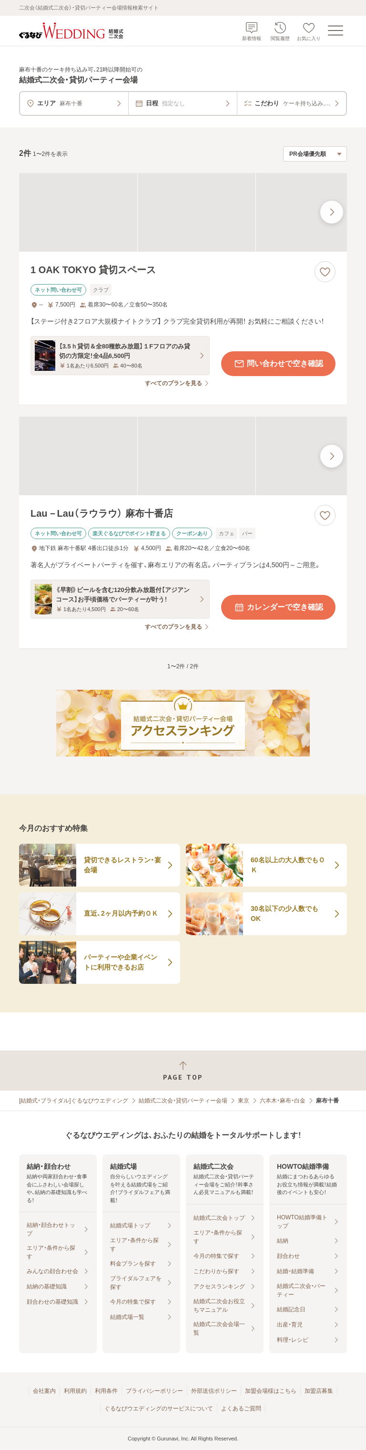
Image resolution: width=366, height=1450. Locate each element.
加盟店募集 (319, 1391)
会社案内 (44, 1391)
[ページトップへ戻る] (183, 1071)
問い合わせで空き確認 (278, 363)
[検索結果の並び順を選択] (315, 154)
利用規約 (75, 1391)
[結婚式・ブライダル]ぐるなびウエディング (73, 1100)
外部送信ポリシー (214, 1391)
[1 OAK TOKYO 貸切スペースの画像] (183, 212)
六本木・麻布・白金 (282, 1100)
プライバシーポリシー (154, 1391)
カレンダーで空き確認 (278, 607)
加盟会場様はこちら (270, 1391)
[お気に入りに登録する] (325, 271)
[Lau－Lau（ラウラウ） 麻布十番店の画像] (183, 456)
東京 (243, 1100)
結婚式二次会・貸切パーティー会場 (183, 1100)
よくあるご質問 (241, 1408)
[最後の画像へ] (331, 212)
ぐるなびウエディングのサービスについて (158, 1408)
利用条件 (106, 1391)
